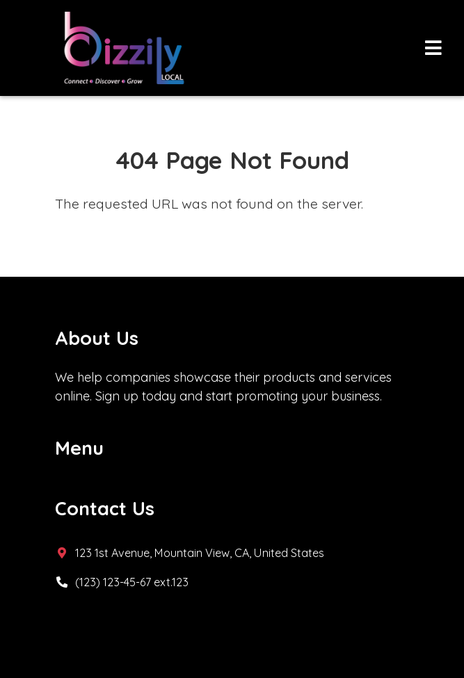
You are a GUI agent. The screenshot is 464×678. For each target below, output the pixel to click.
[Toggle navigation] (433, 48)
